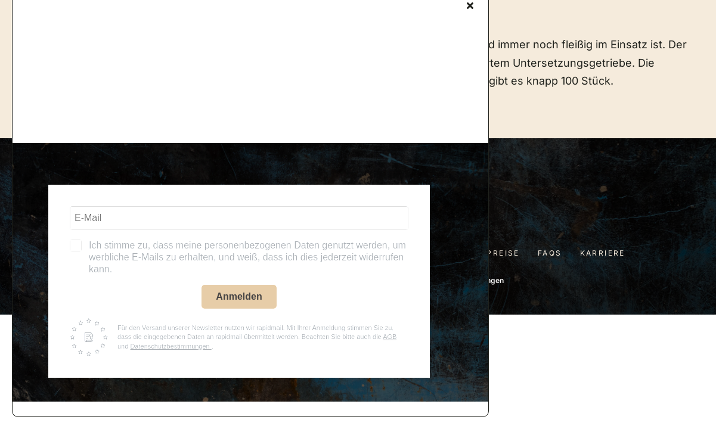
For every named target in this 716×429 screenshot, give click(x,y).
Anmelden (239, 296)
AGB (389, 336)
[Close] (470, 5)
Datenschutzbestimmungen (170, 346)
